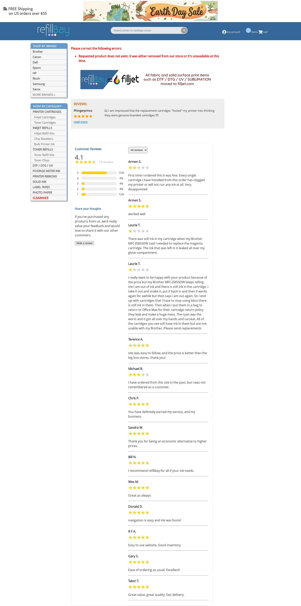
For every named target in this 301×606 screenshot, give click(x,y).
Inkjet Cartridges (44, 117)
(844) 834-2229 (282, 11)
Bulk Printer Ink (44, 144)
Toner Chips (41, 160)
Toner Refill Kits (43, 155)
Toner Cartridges (44, 122)
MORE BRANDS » (44, 95)
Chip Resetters (43, 139)
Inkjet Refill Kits (43, 133)
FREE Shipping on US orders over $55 (25, 11)
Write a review (84, 243)
